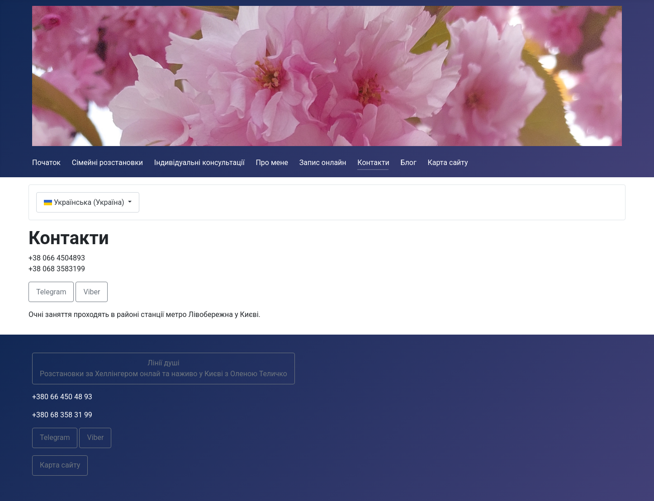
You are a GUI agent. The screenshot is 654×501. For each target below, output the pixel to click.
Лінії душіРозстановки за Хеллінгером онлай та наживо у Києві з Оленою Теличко (163, 368)
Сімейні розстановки (107, 162)
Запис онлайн (322, 162)
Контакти (373, 162)
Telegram (51, 292)
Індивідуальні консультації (199, 162)
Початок (46, 162)
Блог (408, 162)
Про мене (272, 162)
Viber (91, 292)
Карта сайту (447, 162)
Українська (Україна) (85, 202)
